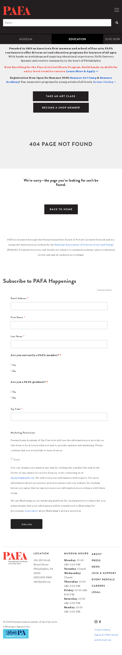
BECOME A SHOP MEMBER (61, 108)
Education (77, 39)
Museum (25, 39)
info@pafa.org (42, 581)
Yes (14, 365)
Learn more (31, 511)
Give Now (112, 39)
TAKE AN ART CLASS (60, 96)
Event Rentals (103, 579)
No (14, 371)
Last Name (17, 337)
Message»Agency (15, 626)
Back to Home (61, 209)
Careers (98, 586)
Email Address (19, 298)
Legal (96, 592)
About (97, 554)
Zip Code (17, 409)
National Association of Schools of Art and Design (84, 244)
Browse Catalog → (104, 82)
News (96, 567)
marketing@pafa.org (22, 478)
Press (96, 560)
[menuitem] (26, 39)
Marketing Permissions (23, 433)
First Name (18, 318)
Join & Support (104, 573)
